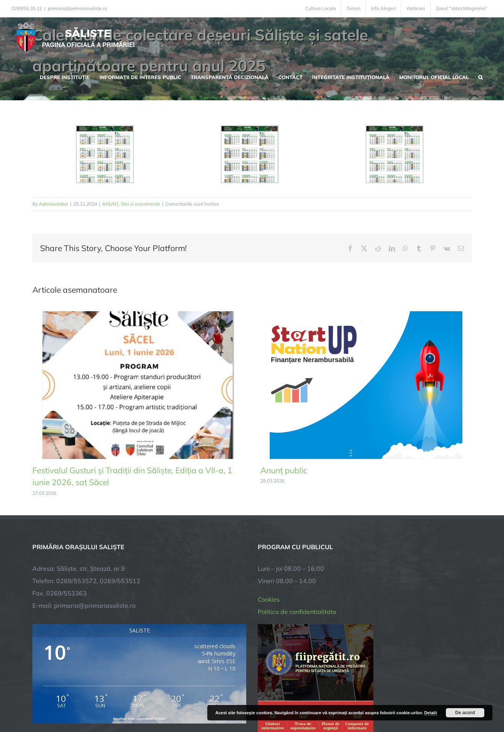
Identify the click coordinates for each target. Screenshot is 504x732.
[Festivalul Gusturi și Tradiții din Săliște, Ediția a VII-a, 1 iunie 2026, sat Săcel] (138, 315)
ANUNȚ (110, 204)
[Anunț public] (366, 315)
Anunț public (283, 470)
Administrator (53, 204)
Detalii (430, 712)
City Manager (153, 702)
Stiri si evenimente (140, 204)
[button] (480, 76)
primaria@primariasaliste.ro (77, 8)
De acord (465, 712)
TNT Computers (116, 702)
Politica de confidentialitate (297, 517)
